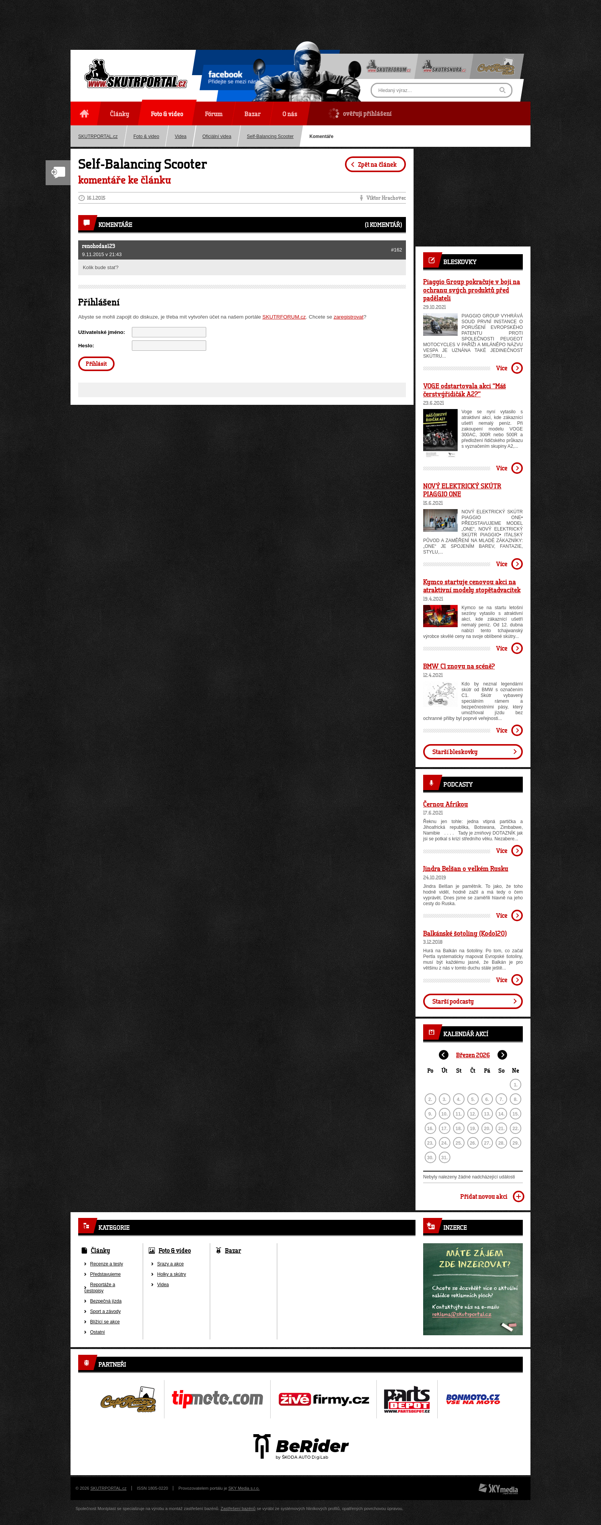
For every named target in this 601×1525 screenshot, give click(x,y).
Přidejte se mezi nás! (233, 78)
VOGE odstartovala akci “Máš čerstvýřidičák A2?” (464, 389)
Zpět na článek (377, 164)
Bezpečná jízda (106, 1301)
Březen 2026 (473, 1055)
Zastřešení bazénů (238, 1508)
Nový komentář (58, 172)
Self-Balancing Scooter (270, 136)
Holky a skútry (171, 1274)
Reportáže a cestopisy (99, 1287)
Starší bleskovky (455, 752)
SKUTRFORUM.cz (284, 317)
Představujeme (105, 1274)
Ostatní (97, 1332)
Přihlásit (96, 363)
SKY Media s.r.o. (244, 1488)
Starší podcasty (453, 1001)
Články (100, 1250)
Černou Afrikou (445, 804)
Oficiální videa (216, 136)
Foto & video (146, 136)
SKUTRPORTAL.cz (98, 136)
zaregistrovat (348, 317)
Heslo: (86, 345)
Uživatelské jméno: (101, 332)
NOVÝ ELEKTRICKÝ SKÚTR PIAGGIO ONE (462, 489)
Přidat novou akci (483, 1196)
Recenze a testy (106, 1264)
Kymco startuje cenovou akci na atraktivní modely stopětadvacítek (472, 585)
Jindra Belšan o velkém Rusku (465, 868)
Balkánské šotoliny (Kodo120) (465, 933)
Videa (180, 136)
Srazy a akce (170, 1264)
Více (501, 368)
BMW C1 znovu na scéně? (459, 666)
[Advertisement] (300, 17)
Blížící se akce (105, 1322)
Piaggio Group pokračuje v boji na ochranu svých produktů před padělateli (471, 289)
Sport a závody (105, 1311)
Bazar (233, 1250)
